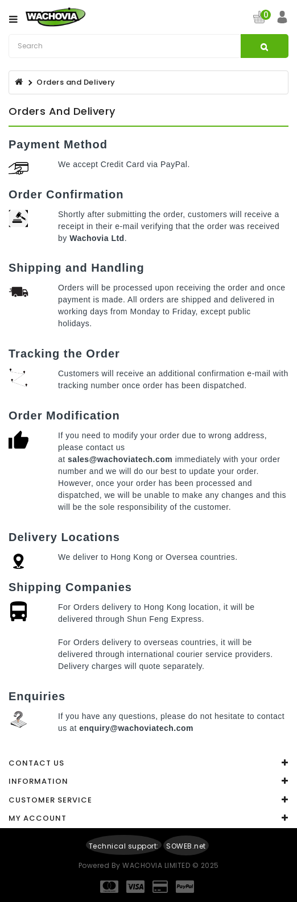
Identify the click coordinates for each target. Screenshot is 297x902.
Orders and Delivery (76, 82)
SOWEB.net (186, 846)
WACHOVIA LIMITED (157, 865)
